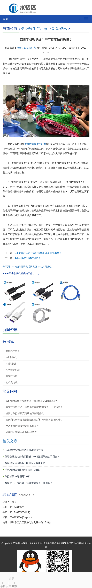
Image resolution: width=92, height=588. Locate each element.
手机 (3, 584)
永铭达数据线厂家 (26, 47)
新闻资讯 (59, 29)
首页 (5, 18)
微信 (49, 266)
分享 (11, 576)
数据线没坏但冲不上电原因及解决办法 (25, 463)
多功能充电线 (13, 369)
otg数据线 (11, 363)
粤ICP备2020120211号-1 (72, 543)
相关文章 (10, 441)
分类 (9, 584)
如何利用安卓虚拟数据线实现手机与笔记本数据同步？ (34, 419)
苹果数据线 (12, 376)
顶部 (14, 584)
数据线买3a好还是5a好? (17, 476)
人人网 (43, 266)
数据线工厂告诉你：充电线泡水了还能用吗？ (28, 483)
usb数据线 (11, 357)
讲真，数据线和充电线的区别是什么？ (26, 413)
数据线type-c (12, 351)
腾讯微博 (35, 266)
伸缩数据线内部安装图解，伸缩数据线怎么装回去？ (32, 456)
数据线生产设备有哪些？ (28, 258)
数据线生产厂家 (34, 29)
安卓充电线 (12, 382)
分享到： (7, 266)
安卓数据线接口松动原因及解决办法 (24, 450)
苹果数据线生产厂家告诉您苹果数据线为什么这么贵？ (34, 407)
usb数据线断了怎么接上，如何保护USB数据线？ (31, 400)
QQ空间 (16, 266)
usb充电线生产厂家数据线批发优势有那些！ (38, 253)
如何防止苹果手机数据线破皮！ (22, 432)
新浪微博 (25, 266)
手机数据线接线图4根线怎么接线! (22, 469)
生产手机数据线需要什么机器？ (22, 426)
